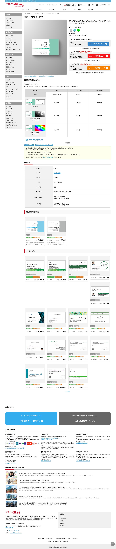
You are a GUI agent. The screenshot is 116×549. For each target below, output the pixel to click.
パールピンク (9, 91)
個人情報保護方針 (49, 535)
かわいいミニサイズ (11, 42)
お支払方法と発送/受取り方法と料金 (14, 441)
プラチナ (8, 98)
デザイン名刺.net (28, 13)
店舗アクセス (9, 113)
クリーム (8, 86)
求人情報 (62, 522)
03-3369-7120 (84, 414)
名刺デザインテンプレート (39, 13)
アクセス (62, 513)
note (49, 538)
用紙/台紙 (8, 115)
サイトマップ (75, 535)
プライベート (9, 38)
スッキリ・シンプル (10, 60)
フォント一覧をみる (48, 145)
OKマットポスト (10, 82)
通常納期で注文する (98, 43)
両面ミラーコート (10, 93)
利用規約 (40, 535)
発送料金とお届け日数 (46, 433)
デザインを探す (38, 9)
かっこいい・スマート (11, 62)
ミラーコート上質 (10, 84)
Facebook (65, 538)
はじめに (8, 18)
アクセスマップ (9, 524)
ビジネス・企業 (10, 35)
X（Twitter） (56, 538)
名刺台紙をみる (39, 145)
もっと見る (67, 391)
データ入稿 (51, 9)
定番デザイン (9, 57)
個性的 (8, 69)
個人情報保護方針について (83, 454)
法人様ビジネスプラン (11, 125)
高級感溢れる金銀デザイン (13, 49)
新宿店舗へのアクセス (81, 436)
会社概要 (62, 511)
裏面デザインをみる (29, 145)
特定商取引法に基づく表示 (63, 535)
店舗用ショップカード (11, 44)
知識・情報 (90, 9)
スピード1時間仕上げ (98, 56)
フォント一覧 (9, 118)
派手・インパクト (10, 71)
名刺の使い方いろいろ (12, 122)
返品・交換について (46, 454)
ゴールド (8, 96)
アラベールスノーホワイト (12, 89)
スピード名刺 (25, 9)
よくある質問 (9, 120)
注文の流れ (9, 106)
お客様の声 (62, 520)
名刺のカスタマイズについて (34, 140)
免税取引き (9, 127)
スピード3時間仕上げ (98, 68)
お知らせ (62, 517)
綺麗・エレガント (10, 67)
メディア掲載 (63, 515)
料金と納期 (9, 109)
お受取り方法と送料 (48, 157)
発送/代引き (9, 111)
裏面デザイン (35, 120)
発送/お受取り (77, 9)
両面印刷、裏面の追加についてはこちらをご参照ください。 (39, 76)
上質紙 (8, 80)
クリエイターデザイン (11, 40)
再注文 (64, 9)
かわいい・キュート (10, 64)
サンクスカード (10, 47)
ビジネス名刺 (50, 13)
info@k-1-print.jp (71, 5)
